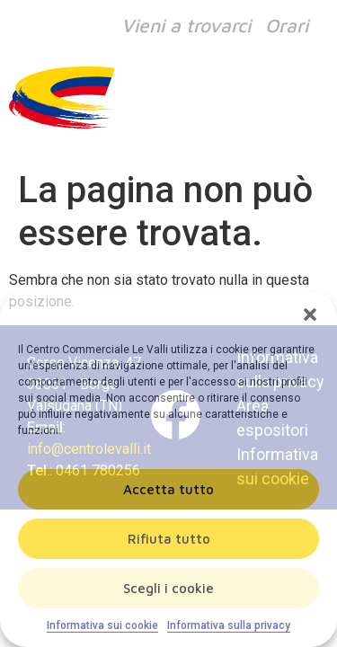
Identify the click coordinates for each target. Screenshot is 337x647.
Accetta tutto (168, 489)
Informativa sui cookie (102, 625)
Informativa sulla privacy (228, 625)
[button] (310, 315)
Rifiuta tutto (169, 538)
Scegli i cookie (168, 588)
